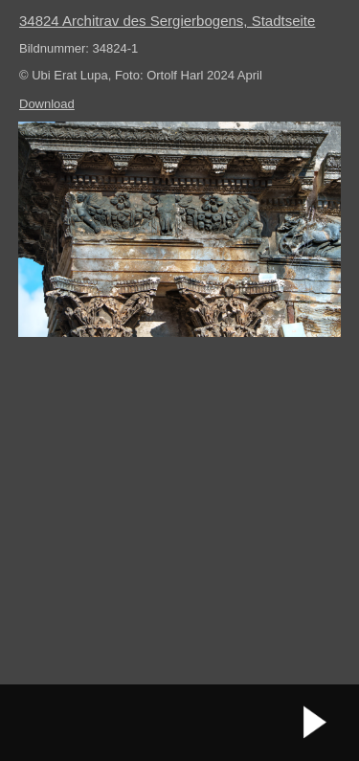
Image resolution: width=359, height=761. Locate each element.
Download (47, 104)
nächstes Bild (316, 722)
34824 (167, 20)
